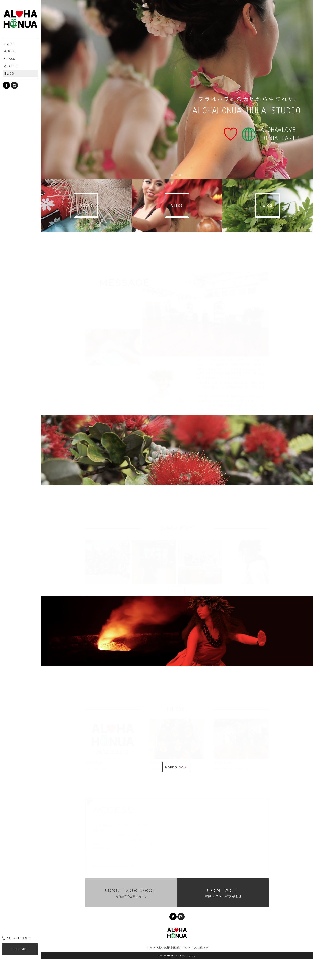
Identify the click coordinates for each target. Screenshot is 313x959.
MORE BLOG (176, 767)
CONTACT (20, 948)
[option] (177, 89)
